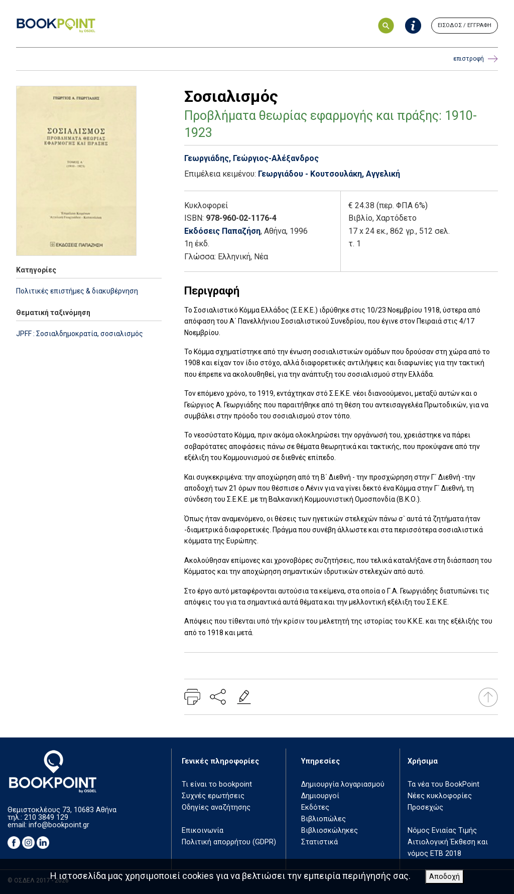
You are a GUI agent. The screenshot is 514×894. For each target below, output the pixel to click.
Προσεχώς (425, 807)
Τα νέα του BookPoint (443, 784)
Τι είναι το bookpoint (217, 784)
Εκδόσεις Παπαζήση (222, 231)
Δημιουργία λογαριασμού (342, 784)
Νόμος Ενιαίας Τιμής (442, 830)
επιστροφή (475, 59)
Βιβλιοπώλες (323, 819)
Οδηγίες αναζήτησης (216, 807)
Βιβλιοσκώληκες (329, 830)
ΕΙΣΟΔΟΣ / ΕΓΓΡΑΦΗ (464, 25)
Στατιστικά (319, 842)
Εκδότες (315, 807)
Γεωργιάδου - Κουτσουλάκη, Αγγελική (329, 174)
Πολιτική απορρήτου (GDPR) (229, 842)
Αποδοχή (444, 876)
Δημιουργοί (320, 796)
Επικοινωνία (202, 830)
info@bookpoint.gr (59, 825)
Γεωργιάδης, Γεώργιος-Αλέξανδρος (251, 158)
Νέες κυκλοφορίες (440, 796)
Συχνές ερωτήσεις (213, 796)
